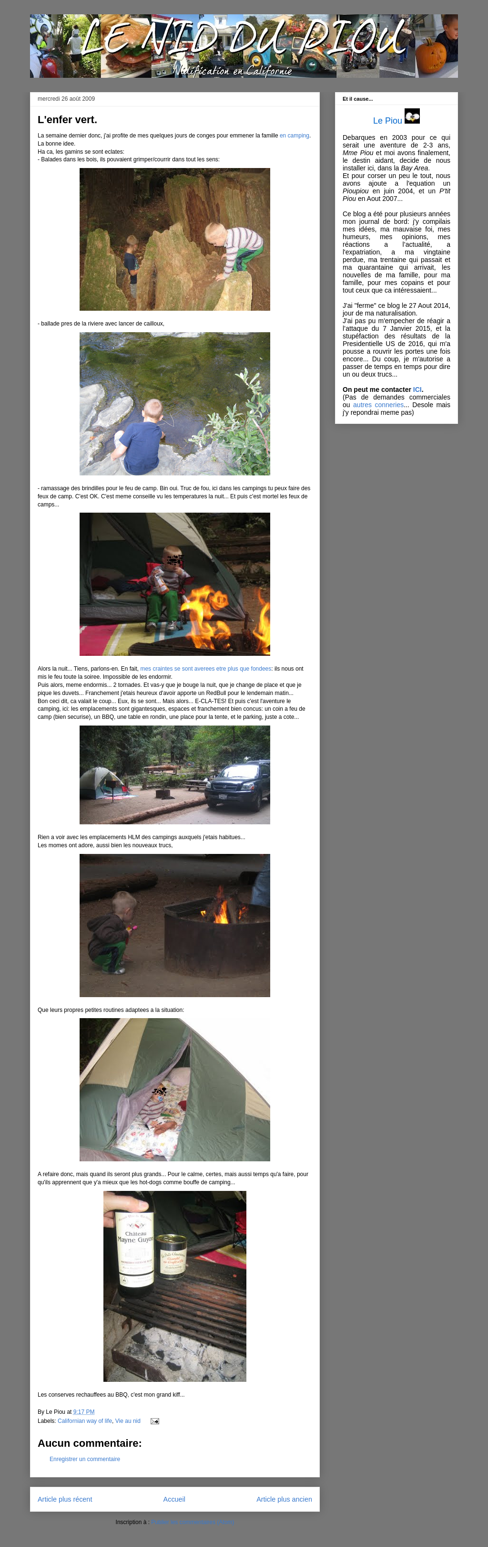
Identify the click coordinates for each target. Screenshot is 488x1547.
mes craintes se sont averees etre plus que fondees (205, 668)
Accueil (174, 1499)
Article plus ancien (284, 1499)
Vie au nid (128, 1421)
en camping (294, 135)
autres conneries (378, 405)
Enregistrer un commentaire (85, 1459)
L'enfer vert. (67, 120)
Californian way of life (85, 1421)
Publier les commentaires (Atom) (192, 1522)
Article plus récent (65, 1499)
